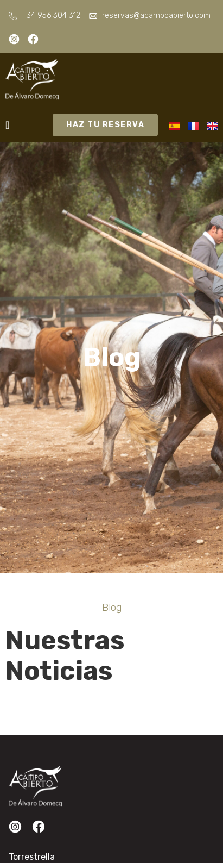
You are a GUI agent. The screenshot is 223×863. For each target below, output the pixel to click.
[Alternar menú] (7, 125)
